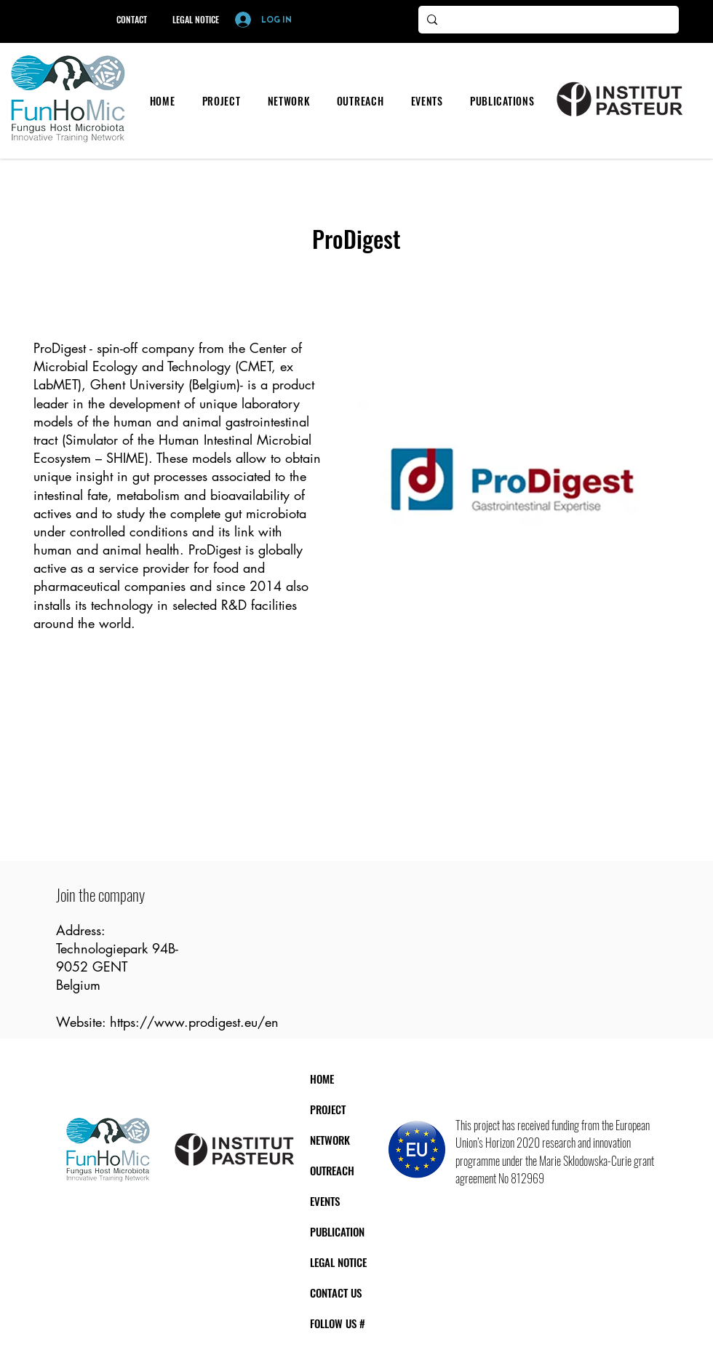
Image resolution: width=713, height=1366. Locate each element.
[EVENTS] (341, 1201)
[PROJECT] (347, 1110)
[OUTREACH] (356, 1171)
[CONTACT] (131, 19)
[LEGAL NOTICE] (195, 19)
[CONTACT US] (362, 1293)
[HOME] (334, 1079)
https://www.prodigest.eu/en (194, 1022)
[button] (221, 101)
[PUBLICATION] (366, 1232)
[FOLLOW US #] (366, 1324)
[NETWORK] (351, 1140)
